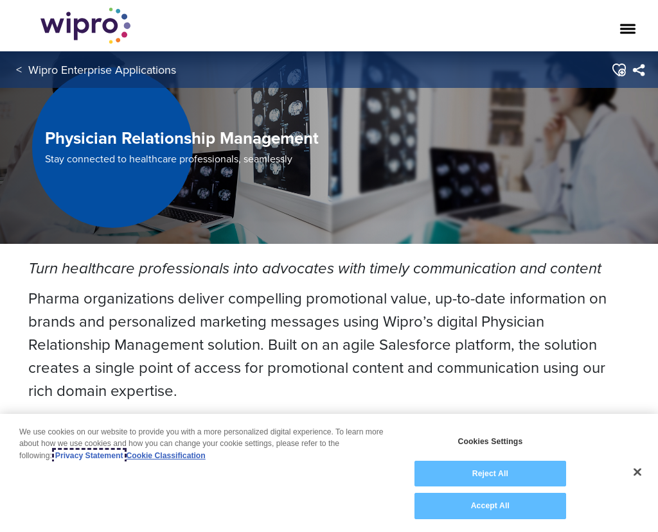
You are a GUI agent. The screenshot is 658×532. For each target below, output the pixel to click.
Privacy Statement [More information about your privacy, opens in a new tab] (89, 455)
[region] (329, 473)
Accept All (490, 505)
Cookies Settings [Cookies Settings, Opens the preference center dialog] (490, 441)
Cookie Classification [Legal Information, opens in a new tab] (166, 455)
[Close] (637, 472)
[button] (618, 70)
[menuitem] (638, 70)
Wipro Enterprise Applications (102, 70)
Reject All (490, 473)
